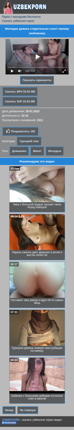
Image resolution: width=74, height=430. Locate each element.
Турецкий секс (29, 141)
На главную (28, 410)
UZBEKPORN (11, 419)
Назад (9, 410)
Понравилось (20, 131)
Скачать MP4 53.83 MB (20, 91)
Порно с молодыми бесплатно (21, 16)
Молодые (54, 151)
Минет (37, 151)
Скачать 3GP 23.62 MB (20, 101)
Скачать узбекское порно (18, 20)
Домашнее (19, 151)
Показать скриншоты (37, 80)
